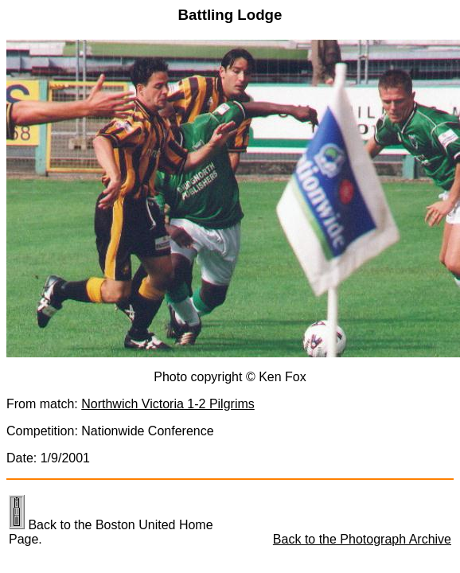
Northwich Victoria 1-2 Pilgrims (168, 404)
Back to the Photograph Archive (362, 539)
